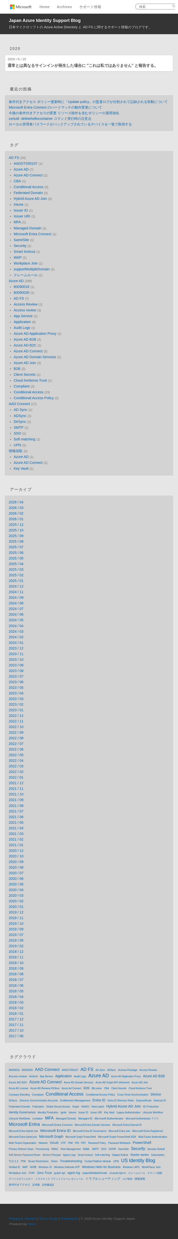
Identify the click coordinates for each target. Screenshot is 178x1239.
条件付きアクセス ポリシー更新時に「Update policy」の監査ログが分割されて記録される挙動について (88, 102)
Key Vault (21, 468)
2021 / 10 (16, 794)
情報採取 (15, 451)
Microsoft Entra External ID (127, 1125)
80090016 (21, 287)
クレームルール (26, 275)
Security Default (156, 1149)
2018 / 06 (16, 985)
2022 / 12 (16, 716)
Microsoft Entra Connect (32, 234)
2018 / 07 (16, 980)
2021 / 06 (16, 817)
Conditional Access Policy (34, 398)
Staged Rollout (120, 1155)
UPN (17, 445)
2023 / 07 (16, 676)
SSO (17, 433)
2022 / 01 (16, 777)
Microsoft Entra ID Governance (89, 1131)
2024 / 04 (16, 626)
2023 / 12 (16, 648)
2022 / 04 (16, 760)
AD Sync (20, 410)
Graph (75, 1106)
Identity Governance (22, 1112)
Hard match (98, 1106)
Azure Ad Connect (71, 1088)
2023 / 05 (16, 688)
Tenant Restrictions (38, 1161)
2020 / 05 (16, 884)
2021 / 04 (16, 828)
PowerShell (142, 1142)
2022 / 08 (16, 738)
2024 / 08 (16, 603)
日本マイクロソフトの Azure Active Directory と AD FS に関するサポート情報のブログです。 (80, 27)
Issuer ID (21, 210)
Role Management (71, 1149)
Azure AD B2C (25, 345)
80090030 (21, 293)
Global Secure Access (58, 1106)
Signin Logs (69, 1155)
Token (54, 1161)
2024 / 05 (16, 620)
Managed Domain (28, 228)
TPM (23, 1161)
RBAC (54, 1149)
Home (45, 7)
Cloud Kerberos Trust (30, 380)
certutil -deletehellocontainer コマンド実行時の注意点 (50, 119)
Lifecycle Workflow (153, 1112)
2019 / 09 (16, 929)
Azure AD (21, 169)
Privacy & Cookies (22, 1218)
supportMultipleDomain (32, 269)
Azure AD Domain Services (35, 357)
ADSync (20, 416)
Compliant (22, 386)
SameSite (21, 240)
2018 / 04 (16, 997)
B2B (17, 369)
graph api (59, 1172)
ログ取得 (127, 1179)
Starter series (139, 1155)
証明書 (36, 1184)
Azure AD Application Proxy (35, 333)
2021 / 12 (16, 783)
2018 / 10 (16, 963)
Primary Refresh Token (21, 1149)
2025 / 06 (16, 553)
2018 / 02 (16, 1008)
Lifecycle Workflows (19, 1118)
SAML (86, 1149)
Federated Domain (28, 193)
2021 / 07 (16, 811)
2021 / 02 (16, 839)
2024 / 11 (16, 592)
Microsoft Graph (51, 1136)
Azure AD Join (25, 363)
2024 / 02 (16, 637)
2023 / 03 (16, 699)
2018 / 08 (16, 974)
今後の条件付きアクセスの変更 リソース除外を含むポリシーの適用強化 (64, 113)
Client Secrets (25, 374)
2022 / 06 (16, 749)
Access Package (127, 1069)
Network (43, 1143)
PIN (77, 1143)
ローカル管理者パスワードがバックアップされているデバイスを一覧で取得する (70, 124)
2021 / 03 (16, 834)
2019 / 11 (16, 918)
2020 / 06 (16, 879)
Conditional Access (28, 187)
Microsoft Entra (24, 1124)
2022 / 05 (16, 755)
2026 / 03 (16, 508)
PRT (83, 1143)
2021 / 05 (16, 822)
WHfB (33, 1167)
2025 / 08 (16, 541)
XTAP (32, 1173)
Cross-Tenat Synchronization (132, 1094)
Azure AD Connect (28, 175)
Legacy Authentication (128, 1112)
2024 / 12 (16, 586)
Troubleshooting (71, 1161)
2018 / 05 (16, 991)
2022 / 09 (16, 732)
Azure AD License (18, 1088)
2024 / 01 (16, 643)
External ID (160, 1100)
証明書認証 (48, 1184)
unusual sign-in (117, 1173)
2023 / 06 (16, 682)
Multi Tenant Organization (22, 1143)
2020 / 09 (16, 862)
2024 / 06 (16, 614)
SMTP (18, 427)
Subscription (158, 1155)
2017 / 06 (16, 1036)
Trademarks (69, 1218)
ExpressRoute (144, 1100)
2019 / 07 (16, 935)
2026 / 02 (16, 513)
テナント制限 (154, 1173)
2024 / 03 (16, 631)
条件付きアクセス (19, 1184)
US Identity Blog (138, 1160)
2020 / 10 (16, 856)
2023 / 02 (16, 704)
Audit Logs (22, 328)
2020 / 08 (16, 867)
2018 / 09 (16, 968)
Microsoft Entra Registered (147, 1130)
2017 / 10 (16, 1030)
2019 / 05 (16, 940)
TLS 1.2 (13, 1161)
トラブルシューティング (102, 1178)
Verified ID (14, 1167)
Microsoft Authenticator (109, 1118)
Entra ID (99, 1100)
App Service (23, 316)
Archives (64, 7)
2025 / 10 (16, 530)
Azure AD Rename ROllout (45, 1088)
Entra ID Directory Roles (121, 1100)
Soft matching (24, 439)
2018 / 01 (16, 1014)
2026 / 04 (16, 502)
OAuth (54, 1143)
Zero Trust (44, 1173)
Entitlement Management (75, 1100)
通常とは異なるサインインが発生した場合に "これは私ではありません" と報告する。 (83, 65)
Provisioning (42, 1149)
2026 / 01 (16, 519)
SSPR (112, 1149)
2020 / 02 (16, 901)
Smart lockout (24, 252)
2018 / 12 (16, 952)
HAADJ (85, 1106)
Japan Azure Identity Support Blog (45, 20)
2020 (15, 49)
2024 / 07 (16, 609)
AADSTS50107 (26, 163)
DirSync (20, 422)
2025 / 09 (16, 536)
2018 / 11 (16, 957)
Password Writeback (119, 1143)
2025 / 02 (16, 575)
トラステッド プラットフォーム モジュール (59, 1179)
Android (33, 1076)
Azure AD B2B (25, 339)
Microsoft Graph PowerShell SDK (117, 1136)
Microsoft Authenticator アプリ (142, 1118)
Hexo (32, 1224)
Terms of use (48, 1218)
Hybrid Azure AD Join (30, 199)
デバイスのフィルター (21, 1179)
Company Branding (19, 1094)
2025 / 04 (16, 564)
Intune (18, 204)
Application (22, 322)
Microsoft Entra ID (55, 1130)
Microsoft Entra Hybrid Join (23, 1131)
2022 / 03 (16, 766)
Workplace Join (26, 263)
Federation (38, 1106)
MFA (17, 222)
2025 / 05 (16, 558)
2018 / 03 (16, 1002)
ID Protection (151, 1106)
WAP (17, 257)
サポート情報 (90, 7)
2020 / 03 (16, 895)
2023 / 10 (16, 659)
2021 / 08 (16, 806)
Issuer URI (22, 216)
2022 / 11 (16, 721)
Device (156, 1094)
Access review (25, 310)
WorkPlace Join (151, 1167)
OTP (63, 1143)
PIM (70, 1142)
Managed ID (85, 1118)
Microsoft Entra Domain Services (92, 1125)
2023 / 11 (16, 654)
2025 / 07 (16, 547)
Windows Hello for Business (101, 1167)
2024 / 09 (16, 597)
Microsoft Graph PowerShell (80, 1137)
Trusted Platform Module (97, 1161)
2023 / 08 (16, 671)
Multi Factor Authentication (152, 1137)
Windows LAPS (131, 1167)
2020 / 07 (16, 873)
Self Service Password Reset (24, 1155)
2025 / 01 (16, 581)
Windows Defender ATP (67, 1167)
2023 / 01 (16, 710)
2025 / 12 (16, 525)
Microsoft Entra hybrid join (23, 1137)
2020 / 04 (16, 890)
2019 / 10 (16, 923)
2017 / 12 (16, 1019)
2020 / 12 (16, 851)
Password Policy (97, 1143)
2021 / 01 (16, 845)
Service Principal (51, 1155)
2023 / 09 (16, 665)
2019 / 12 (16, 912)
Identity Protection (48, 1112)
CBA (17, 181)
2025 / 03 (16, 569)
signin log (73, 1173)
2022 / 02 (16, 772)
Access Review (26, 304)
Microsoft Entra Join (119, 1131)
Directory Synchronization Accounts (39, 1100)
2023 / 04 (16, 693)
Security (20, 246)
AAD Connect (19, 404)
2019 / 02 (16, 946)
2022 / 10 (16, 727)
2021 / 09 (16, 800)
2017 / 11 (16, 1025)
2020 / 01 (16, 907)
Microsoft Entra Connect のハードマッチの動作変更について (55, 107)
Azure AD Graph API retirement (112, 1082)
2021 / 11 (16, 789)
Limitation (37, 1118)
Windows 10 (45, 1167)
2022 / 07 (16, 744)
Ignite (63, 1112)
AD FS (14, 158)
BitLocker (97, 1088)
